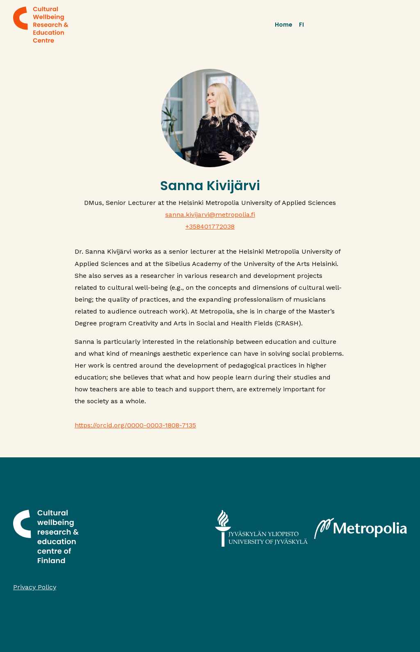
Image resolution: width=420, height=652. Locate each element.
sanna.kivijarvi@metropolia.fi (210, 214)
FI (301, 24)
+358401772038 (210, 226)
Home (283, 24)
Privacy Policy (34, 587)
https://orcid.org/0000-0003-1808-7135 (135, 425)
